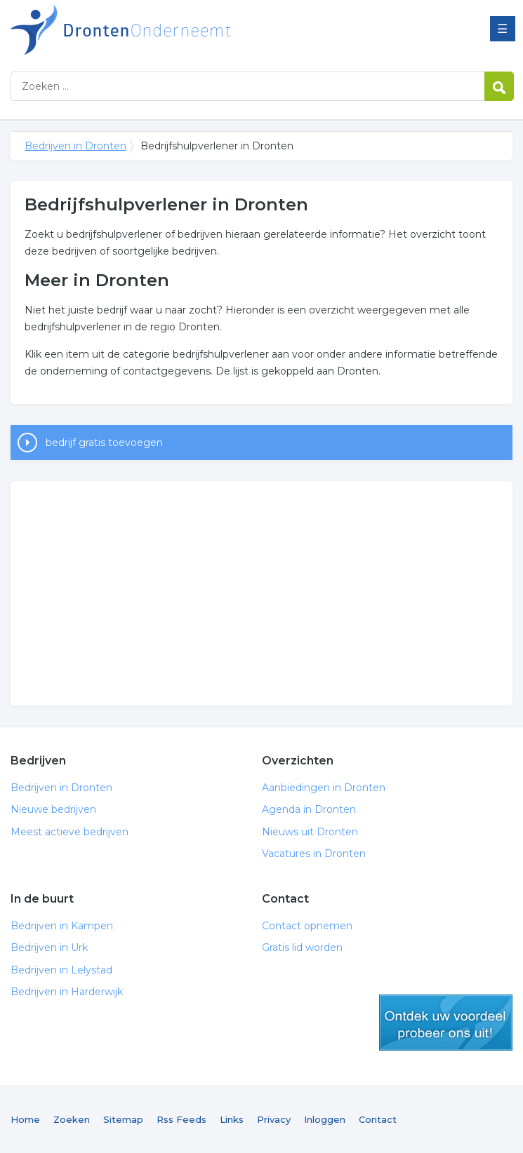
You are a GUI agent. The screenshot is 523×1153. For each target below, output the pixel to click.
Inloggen (324, 1119)
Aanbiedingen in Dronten (323, 787)
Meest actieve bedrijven (69, 831)
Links (232, 1119)
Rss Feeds (181, 1119)
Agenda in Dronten (309, 809)
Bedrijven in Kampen (62, 925)
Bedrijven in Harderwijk (67, 991)
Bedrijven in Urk (49, 947)
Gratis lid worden (302, 947)
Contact (378, 1119)
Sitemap (123, 1119)
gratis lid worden (445, 1022)
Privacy (274, 1119)
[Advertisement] (261, 593)
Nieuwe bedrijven (53, 809)
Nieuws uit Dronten (310, 831)
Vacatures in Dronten (314, 853)
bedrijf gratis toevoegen (104, 442)
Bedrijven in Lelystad (61, 970)
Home (25, 1119)
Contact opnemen (307, 925)
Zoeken (71, 1119)
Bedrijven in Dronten (186, 30)
